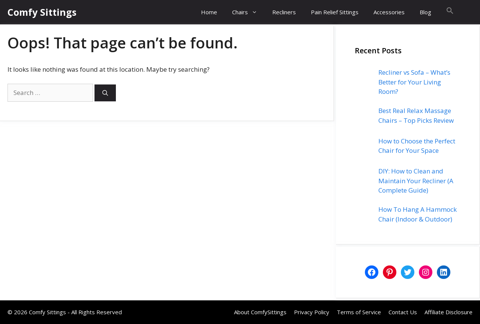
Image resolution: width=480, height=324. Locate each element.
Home (209, 12)
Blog (425, 12)
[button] (450, 12)
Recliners (284, 12)
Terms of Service (359, 312)
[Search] (105, 92)
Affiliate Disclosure (448, 312)
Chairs (248, 12)
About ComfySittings (260, 312)
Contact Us (402, 312)
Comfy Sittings (42, 12)
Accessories (389, 12)
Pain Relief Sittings (334, 12)
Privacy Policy (311, 312)
